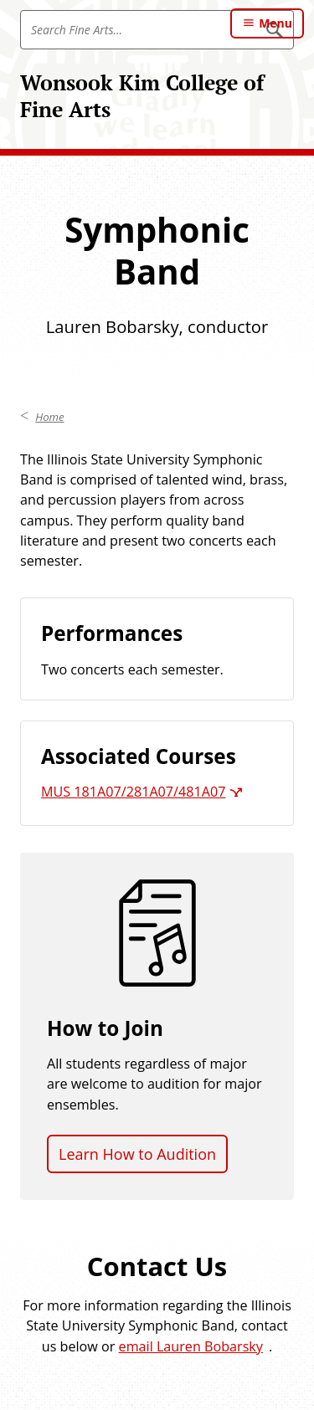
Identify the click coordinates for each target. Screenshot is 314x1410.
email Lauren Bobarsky (191, 1346)
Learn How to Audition (137, 1154)
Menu (275, 23)
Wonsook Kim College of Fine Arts (142, 96)
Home (49, 416)
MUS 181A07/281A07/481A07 (133, 791)
